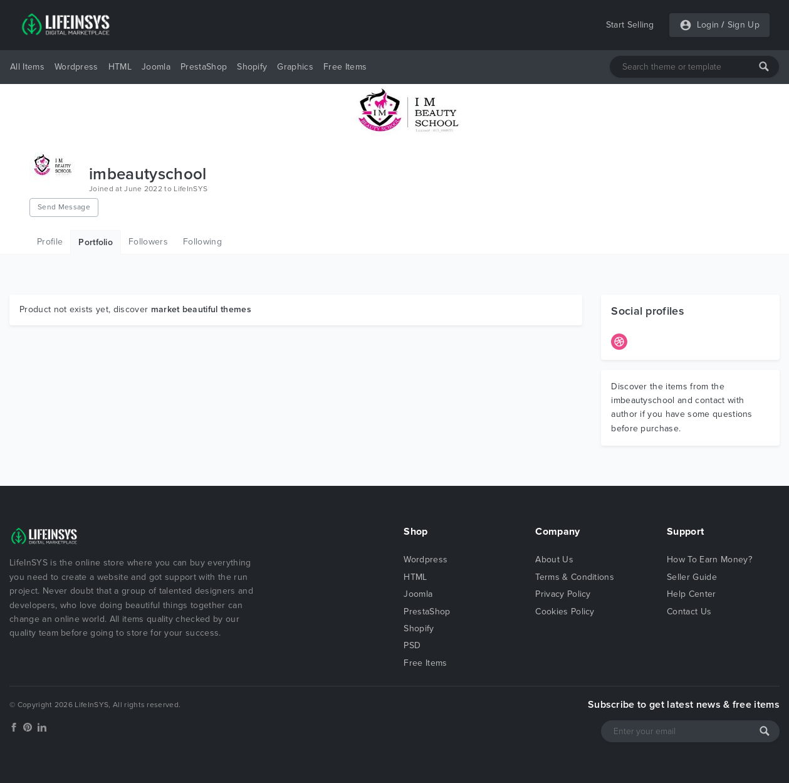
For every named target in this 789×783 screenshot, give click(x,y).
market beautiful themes (201, 309)
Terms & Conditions (574, 577)
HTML (120, 66)
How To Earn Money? (709, 559)
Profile (50, 241)
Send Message (64, 206)
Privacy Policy (562, 594)
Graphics (295, 66)
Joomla (156, 66)
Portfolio (95, 242)
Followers (148, 241)
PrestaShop (203, 66)
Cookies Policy (564, 611)
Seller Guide (692, 577)
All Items (27, 66)
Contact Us (689, 611)
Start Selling (630, 24)
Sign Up (744, 24)
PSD (412, 645)
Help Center (691, 594)
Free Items (345, 66)
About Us (554, 559)
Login (708, 24)
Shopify (252, 66)
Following (202, 241)
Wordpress (76, 66)
